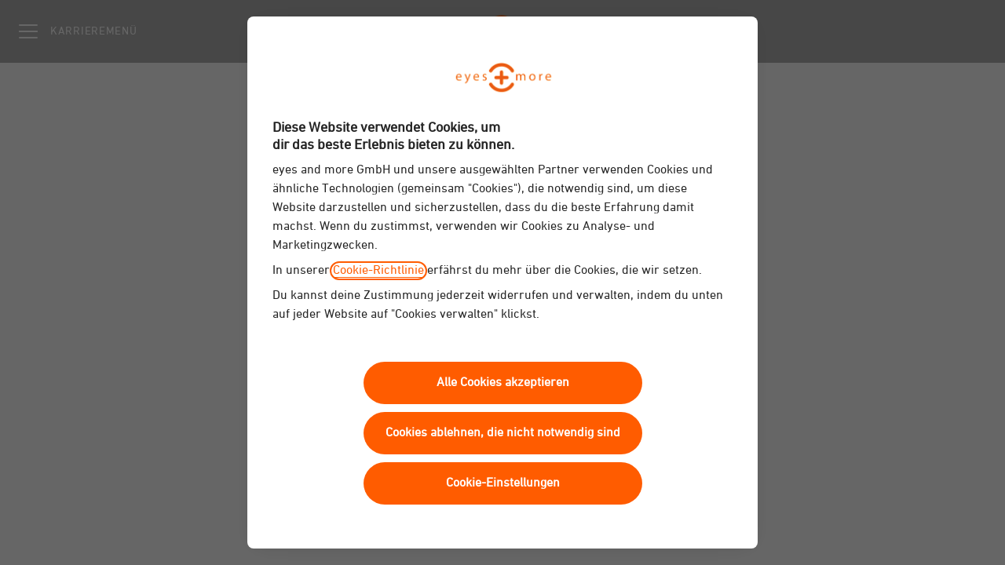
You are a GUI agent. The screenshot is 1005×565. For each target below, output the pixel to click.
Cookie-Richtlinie (378, 270)
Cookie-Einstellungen (503, 483)
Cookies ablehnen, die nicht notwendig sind (503, 433)
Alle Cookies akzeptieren (503, 383)
